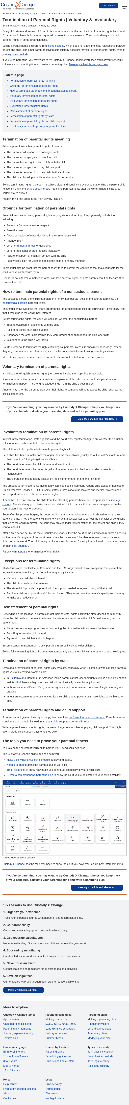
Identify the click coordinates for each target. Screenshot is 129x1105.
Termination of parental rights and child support (37, 121)
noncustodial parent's (14, 302)
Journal (7, 1033)
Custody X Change (13, 864)
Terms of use (53, 1088)
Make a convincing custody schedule (28, 759)
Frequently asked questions (19, 1088)
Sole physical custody (100, 1056)
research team (18, 25)
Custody (25, 13)
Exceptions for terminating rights (29, 106)
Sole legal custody (98, 1065)
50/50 (49, 1023)
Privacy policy (54, 1084)
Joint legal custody (98, 1061)
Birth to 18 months (14, 1051)
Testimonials (10, 1038)
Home (5, 13)
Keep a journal (15, 764)
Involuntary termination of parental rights (33, 100)
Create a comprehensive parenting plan (30, 775)
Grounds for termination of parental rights (34, 85)
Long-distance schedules (60, 1028)
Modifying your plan (99, 1038)
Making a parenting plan (102, 1019)
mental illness (27, 245)
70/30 (65, 1023)
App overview (11, 1019)
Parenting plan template (17, 1028)
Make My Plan (109, 5)
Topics (14, 13)
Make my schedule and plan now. (88, 64)
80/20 (73, 1023)
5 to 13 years (11, 1065)
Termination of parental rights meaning (32, 80)
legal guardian (19, 545)
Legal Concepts (40, 13)
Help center (10, 1084)
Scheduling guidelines (58, 1056)
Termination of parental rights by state (32, 116)
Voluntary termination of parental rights (32, 95)
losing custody (56, 45)
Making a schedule (57, 1019)
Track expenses (16, 769)
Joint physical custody (100, 1051)
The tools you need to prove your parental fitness (38, 126)
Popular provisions (98, 1023)
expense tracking (23, 1033)
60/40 (56, 1023)
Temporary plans (97, 1033)
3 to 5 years (10, 1061)
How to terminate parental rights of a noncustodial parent (43, 90)
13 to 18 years (11, 1070)
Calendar (8, 1023)
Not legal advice (55, 1098)
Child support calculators (60, 1061)
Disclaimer (52, 1093)
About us (8, 1093)
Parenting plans (55, 1051)
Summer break (54, 1038)
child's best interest (38, 188)
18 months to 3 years (15, 1056)
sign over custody (17, 54)
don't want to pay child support (87, 717)
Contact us (9, 1098)
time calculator (23, 1023)
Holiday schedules (56, 1033)
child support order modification (71, 721)
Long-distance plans (99, 1028)
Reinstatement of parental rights (29, 111)
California (15, 678)
